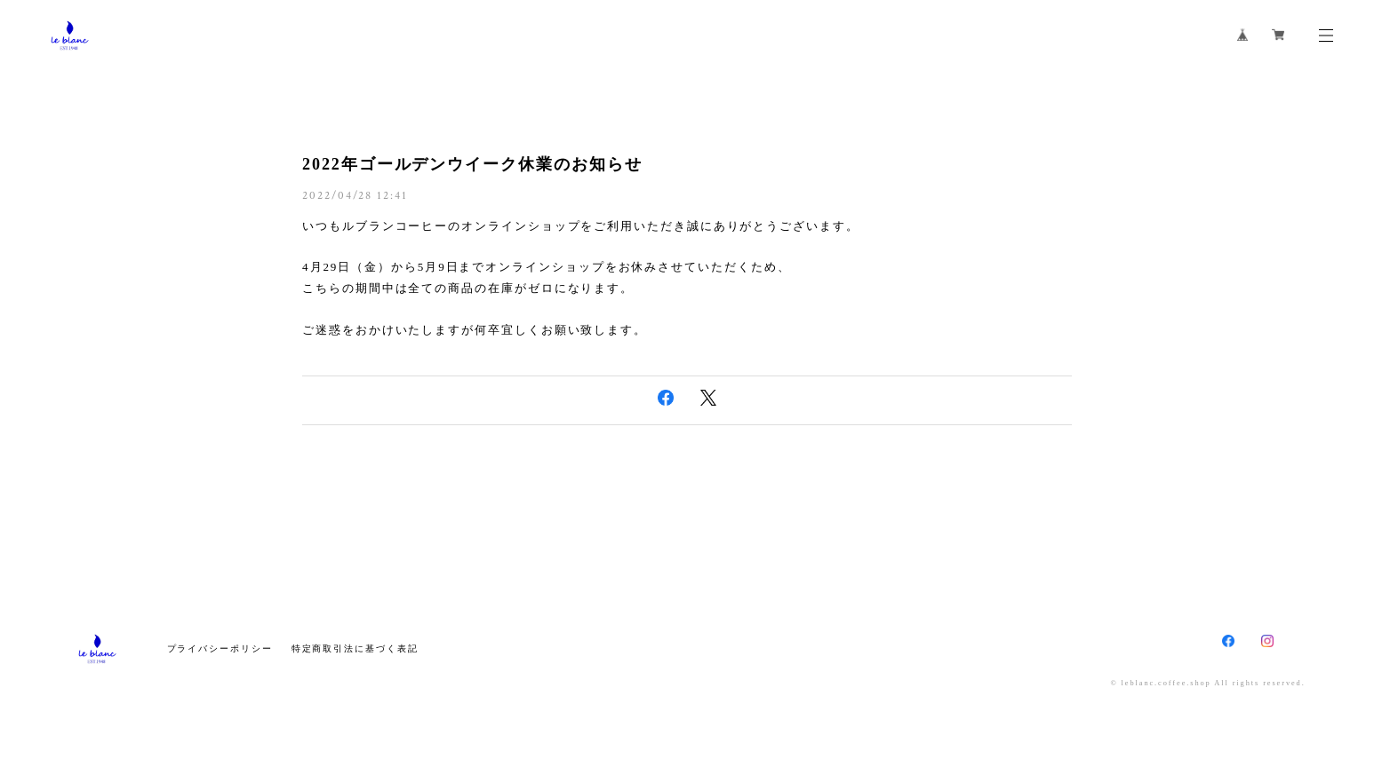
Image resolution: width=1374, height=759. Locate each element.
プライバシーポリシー (220, 648)
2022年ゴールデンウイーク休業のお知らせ (472, 164)
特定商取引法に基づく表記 (355, 648)
